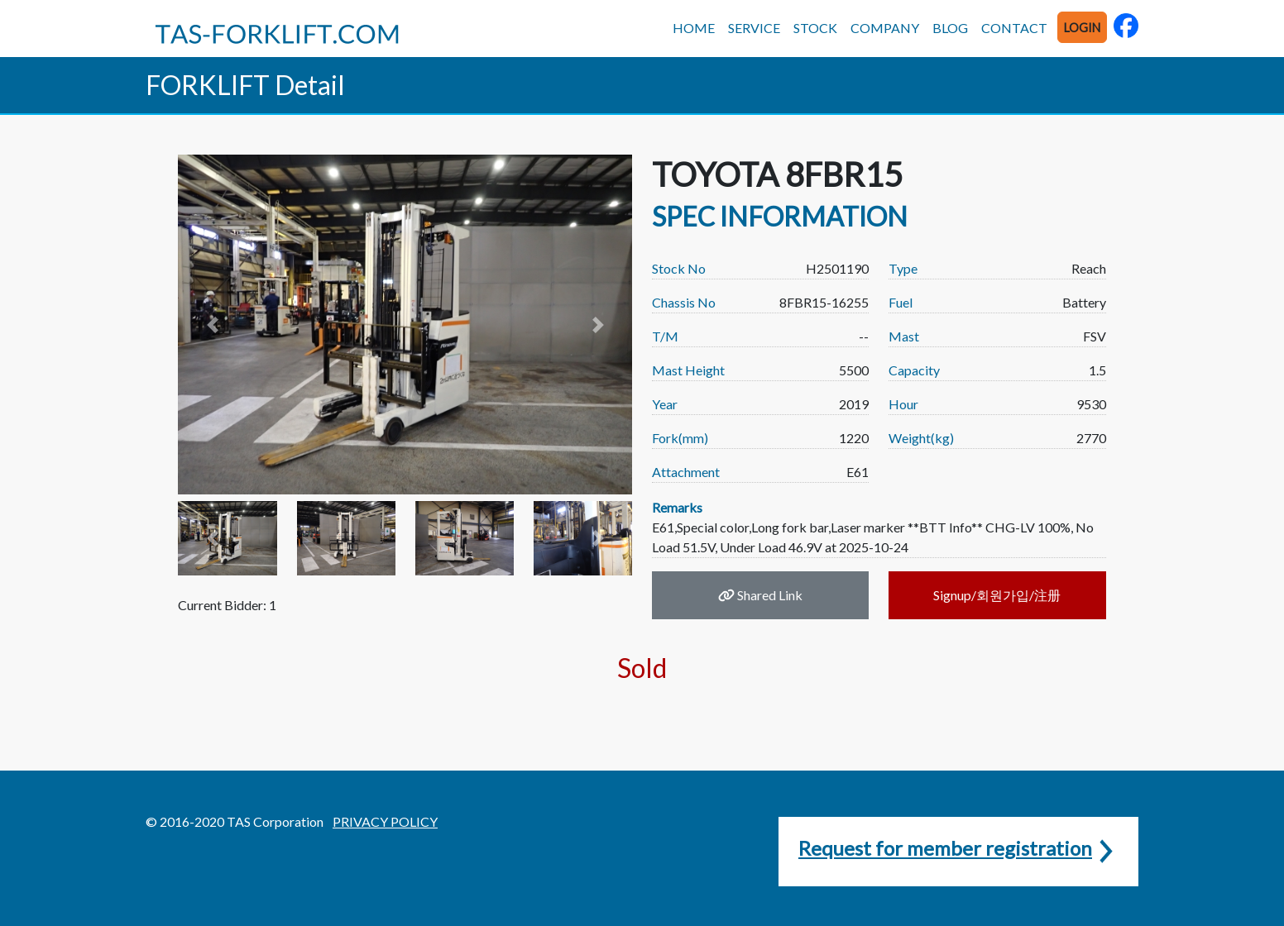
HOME (694, 28)
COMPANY (884, 28)
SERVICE (754, 28)
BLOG (950, 28)
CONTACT (1014, 28)
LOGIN (1082, 28)
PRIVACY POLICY (385, 821)
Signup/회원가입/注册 (997, 595)
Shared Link (760, 595)
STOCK (815, 28)
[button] (212, 324)
